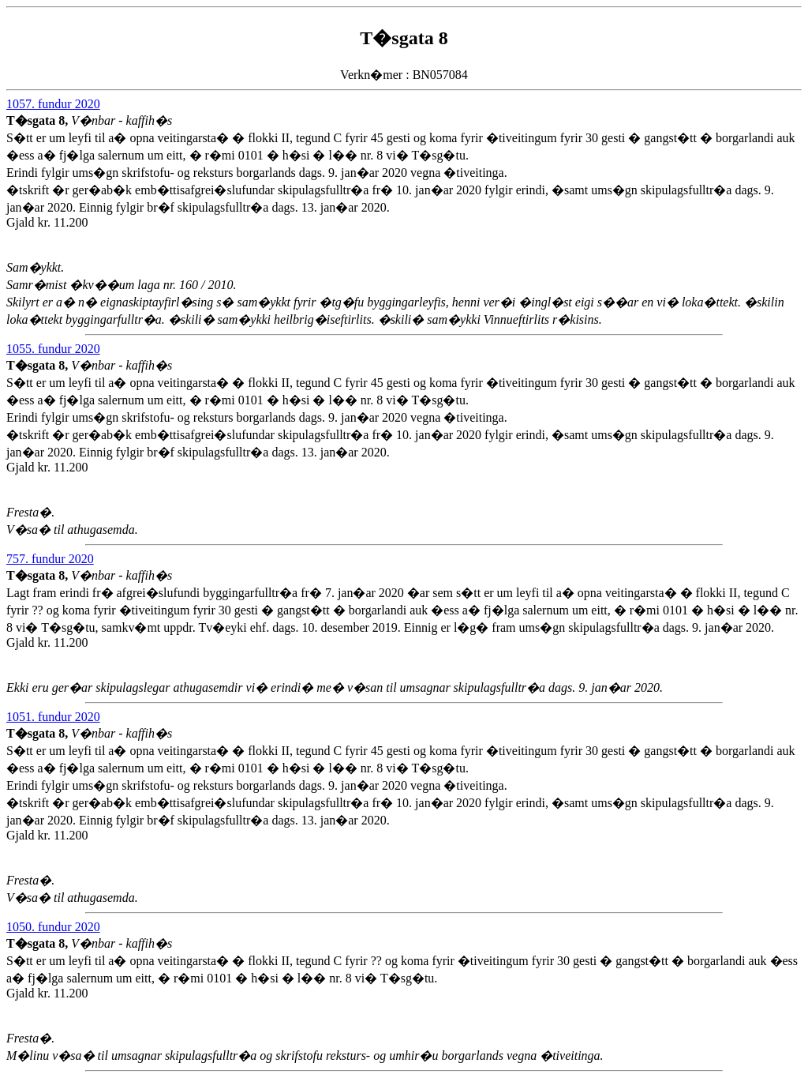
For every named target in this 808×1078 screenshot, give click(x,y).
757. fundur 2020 (50, 558)
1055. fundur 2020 (53, 348)
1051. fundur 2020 (53, 716)
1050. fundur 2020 (53, 926)
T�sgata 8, (38, 120)
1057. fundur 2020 (53, 104)
